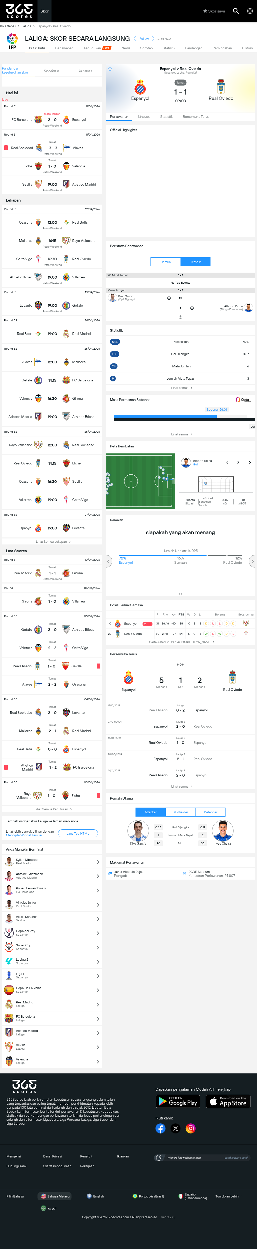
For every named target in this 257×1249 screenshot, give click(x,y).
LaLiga (29, 26)
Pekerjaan (87, 1166)
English (94, 1196)
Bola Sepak (11, 26)
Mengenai (13, 1156)
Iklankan (123, 1156)
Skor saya (214, 11)
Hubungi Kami (16, 1166)
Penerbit (86, 1156)
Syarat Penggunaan (57, 1166)
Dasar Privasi (52, 1156)
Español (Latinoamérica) (192, 1196)
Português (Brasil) (147, 1196)
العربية (48, 1208)
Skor (44, 11)
